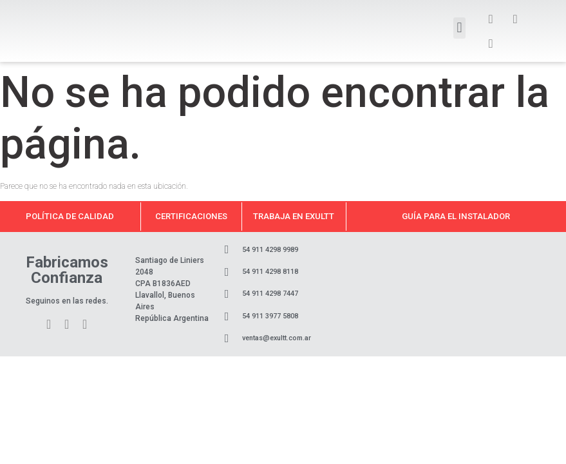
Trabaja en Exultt (293, 216)
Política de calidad (70, 216)
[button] (459, 28)
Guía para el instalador (456, 216)
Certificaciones (191, 216)
